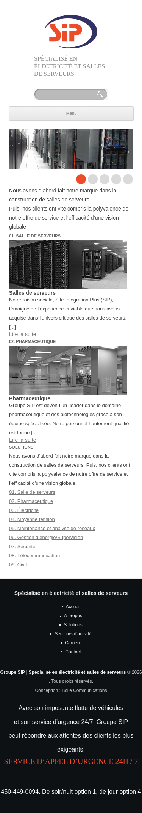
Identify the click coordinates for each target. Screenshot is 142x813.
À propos (73, 615)
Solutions (73, 624)
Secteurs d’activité (73, 633)
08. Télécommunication (34, 555)
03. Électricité (24, 510)
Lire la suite (22, 334)
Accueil (73, 606)
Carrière (73, 642)
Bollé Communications (84, 690)
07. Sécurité (22, 546)
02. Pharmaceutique (31, 501)
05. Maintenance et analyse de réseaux (52, 528)
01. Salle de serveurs (32, 492)
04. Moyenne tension (32, 519)
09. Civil (18, 564)
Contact (73, 652)
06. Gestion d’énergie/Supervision (46, 537)
